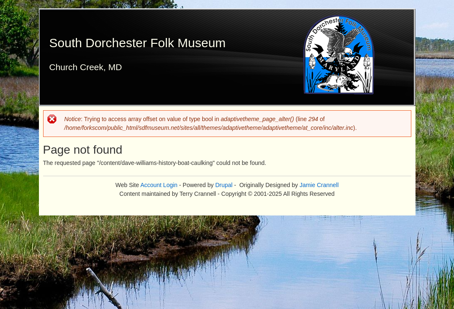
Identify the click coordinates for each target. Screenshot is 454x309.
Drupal (223, 185)
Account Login (158, 185)
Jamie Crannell (319, 185)
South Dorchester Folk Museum (137, 43)
